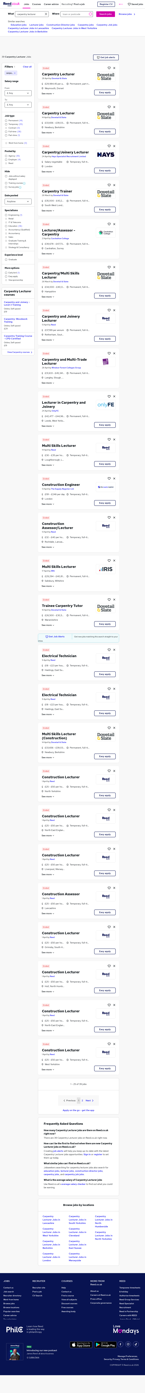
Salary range (11, 81)
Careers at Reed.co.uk (100, 1295)
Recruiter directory (12, 1295)
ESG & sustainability (129, 1335)
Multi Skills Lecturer (59, 445)
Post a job (37, 1291)
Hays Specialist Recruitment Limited (69, 156)
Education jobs (19, 24)
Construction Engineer (61, 484)
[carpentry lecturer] (11, 73)
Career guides (68, 1319)
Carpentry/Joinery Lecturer (65, 152)
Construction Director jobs (60, 24)
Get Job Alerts (55, 636)
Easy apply (105, 92)
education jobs (51, 1170)
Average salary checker (14, 1323)
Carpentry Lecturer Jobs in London (51, 1257)
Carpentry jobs (86, 24)
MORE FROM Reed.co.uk (97, 1283)
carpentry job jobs (74, 1174)
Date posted (11, 195)
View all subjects (69, 1299)
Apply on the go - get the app (78, 1110)
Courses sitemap (69, 1327)
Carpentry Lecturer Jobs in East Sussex (77, 1244)
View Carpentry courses (20, 352)
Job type (9, 115)
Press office (96, 1299)
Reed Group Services (129, 1299)
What (11, 13)
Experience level (14, 254)
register (98, 1154)
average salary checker (73, 1184)
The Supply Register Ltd (62, 489)
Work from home (11, 1299)
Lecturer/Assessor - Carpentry (58, 232)
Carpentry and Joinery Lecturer (61, 318)
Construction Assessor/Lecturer (57, 526)
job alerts (58, 1150)
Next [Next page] (89, 1100)
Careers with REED (128, 1315)
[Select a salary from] (18, 93)
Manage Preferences (127, 1374)
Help (5, 1327)
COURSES (66, 1281)
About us (94, 1291)
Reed (53, 324)
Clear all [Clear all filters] (27, 66)
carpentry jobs (51, 1174)
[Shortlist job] (109, 68)
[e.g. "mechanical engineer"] (32, 14)
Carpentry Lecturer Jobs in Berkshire (27, 31)
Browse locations (11, 1307)
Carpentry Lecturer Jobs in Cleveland (77, 1232)
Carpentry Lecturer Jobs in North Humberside (103, 1221)
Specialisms (11, 210)
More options (12, 268)
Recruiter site (38, 1287)
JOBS (6, 1281)
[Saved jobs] (135, 4)
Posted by (10, 151)
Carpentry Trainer (57, 191)
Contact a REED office (13, 1331)
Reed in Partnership (128, 1311)
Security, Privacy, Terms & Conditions (121, 1377)
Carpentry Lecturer (15, 56)
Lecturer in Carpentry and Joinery (64, 404)
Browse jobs (127, 14)
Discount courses (69, 1303)
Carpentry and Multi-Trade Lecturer (64, 361)
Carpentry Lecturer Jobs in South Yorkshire (77, 1220)
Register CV (106, 4)
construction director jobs (89, 1170)
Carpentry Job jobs (107, 24)
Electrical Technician (59, 656)
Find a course (67, 1295)
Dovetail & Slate (59, 78)
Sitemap (7, 1335)
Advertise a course (70, 1323)
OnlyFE (55, 411)
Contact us (8, 1287)
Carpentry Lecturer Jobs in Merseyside (77, 1257)
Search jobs (105, 14)
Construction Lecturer (61, 777)
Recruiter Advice (40, 1303)
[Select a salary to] (18, 105)
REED (122, 1281)
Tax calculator (9, 1319)
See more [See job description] (48, 93)
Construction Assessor (61, 894)
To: (6, 99)
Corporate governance (101, 1303)
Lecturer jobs (36, 24)
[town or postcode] (76, 14)
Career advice (10, 1315)
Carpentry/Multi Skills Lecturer (60, 275)
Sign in (87, 1154)
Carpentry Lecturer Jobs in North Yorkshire (103, 1235)
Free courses (67, 1307)
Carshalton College (60, 238)
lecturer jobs (67, 1170)
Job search (8, 1291)
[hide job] (114, 68)
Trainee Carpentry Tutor (62, 606)
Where (55, 13)
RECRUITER (38, 1281)
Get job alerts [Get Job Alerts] (106, 57)
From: (7, 88)
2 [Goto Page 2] (82, 1100)
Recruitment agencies (42, 1299)
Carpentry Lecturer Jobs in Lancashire (28, 28)
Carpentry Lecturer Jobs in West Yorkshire (74, 28)
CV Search (37, 1295)
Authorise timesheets (129, 1295)
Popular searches (11, 1311)
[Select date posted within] (18, 201)
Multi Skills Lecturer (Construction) (59, 736)
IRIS (53, 571)
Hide (7, 171)
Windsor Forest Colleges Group (66, 367)
